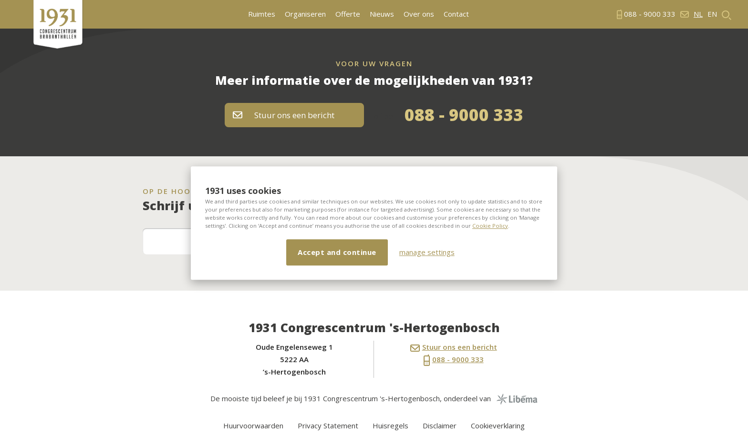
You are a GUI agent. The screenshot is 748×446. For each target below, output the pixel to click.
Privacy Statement (328, 425)
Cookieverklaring (498, 425)
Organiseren (305, 14)
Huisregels (390, 425)
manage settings (427, 252)
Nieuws (382, 14)
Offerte (347, 14)
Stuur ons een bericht (283, 115)
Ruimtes (261, 14)
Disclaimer (440, 425)
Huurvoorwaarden (253, 425)
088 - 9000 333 (464, 114)
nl (698, 14)
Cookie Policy (490, 225)
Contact (456, 14)
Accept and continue (337, 252)
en (712, 14)
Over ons (419, 14)
